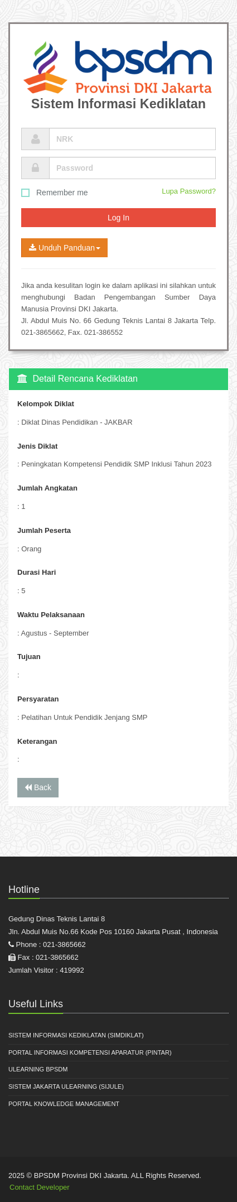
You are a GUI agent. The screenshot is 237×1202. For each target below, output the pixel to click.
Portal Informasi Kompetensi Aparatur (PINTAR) (90, 1052)
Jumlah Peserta (44, 530)
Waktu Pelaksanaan (51, 614)
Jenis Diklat (37, 446)
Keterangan (37, 741)
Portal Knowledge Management (63, 1103)
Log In (118, 217)
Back (38, 787)
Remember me (54, 192)
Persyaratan (38, 699)
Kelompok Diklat (45, 404)
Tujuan (29, 656)
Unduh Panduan (64, 247)
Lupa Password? (189, 191)
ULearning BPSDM (37, 1069)
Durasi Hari (36, 572)
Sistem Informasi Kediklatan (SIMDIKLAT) (76, 1035)
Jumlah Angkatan (47, 488)
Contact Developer (39, 1187)
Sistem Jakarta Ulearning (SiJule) (66, 1086)
